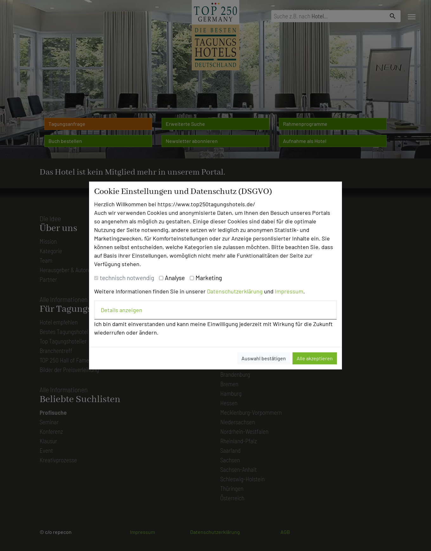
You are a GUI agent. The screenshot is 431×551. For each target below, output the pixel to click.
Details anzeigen (121, 309)
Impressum (289, 291)
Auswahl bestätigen (263, 358)
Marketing (209, 277)
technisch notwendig (127, 277)
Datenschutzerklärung (235, 291)
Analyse (175, 277)
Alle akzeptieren (315, 358)
